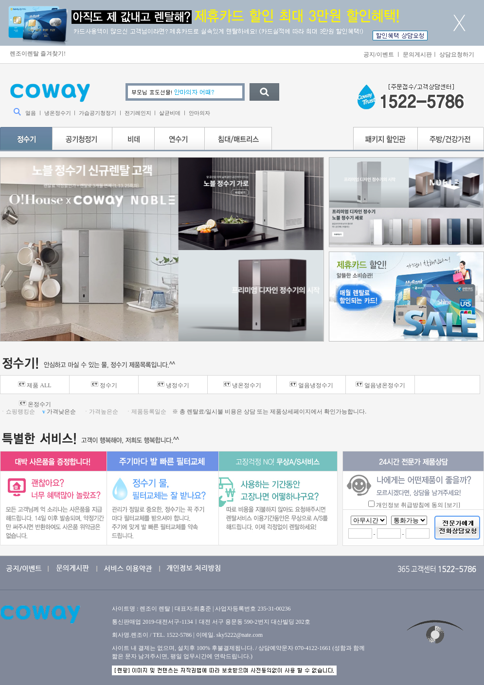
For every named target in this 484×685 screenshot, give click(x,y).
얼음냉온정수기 (380, 385)
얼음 (30, 113)
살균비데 (169, 113)
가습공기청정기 (97, 113)
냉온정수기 (57, 113)
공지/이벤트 (378, 54)
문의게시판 (417, 54)
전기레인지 (138, 113)
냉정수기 (173, 385)
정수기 (104, 385)
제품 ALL (34, 385)
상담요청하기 (456, 54)
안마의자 (199, 113)
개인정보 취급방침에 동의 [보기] (418, 505)
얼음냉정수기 (311, 385)
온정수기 (35, 404)
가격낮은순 (59, 411)
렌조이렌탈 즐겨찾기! (38, 53)
